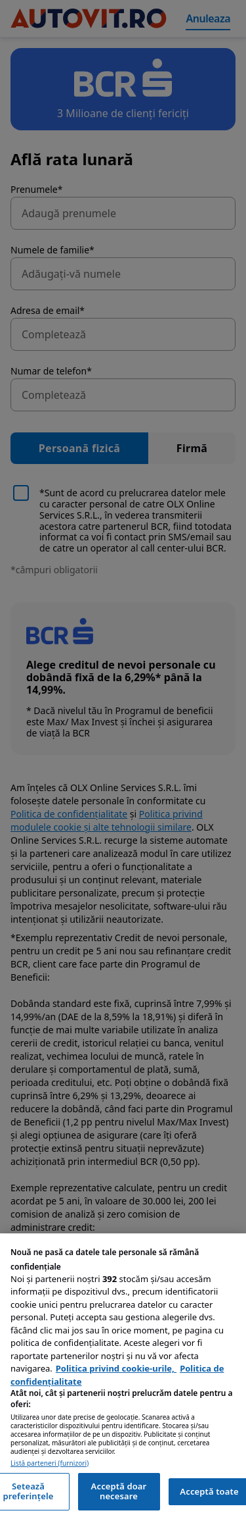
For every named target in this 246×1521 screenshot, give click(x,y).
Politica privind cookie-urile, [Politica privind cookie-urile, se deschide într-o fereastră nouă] (116, 1368)
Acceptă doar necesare (119, 1491)
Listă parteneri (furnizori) (49, 1463)
